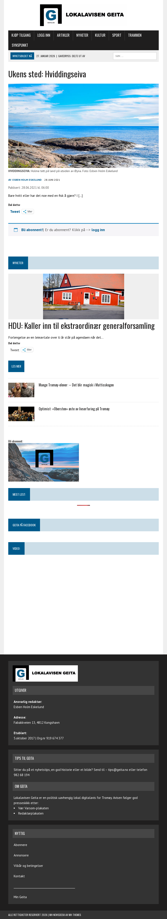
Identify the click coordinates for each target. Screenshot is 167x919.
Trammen (135, 35)
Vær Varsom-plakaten (33, 808)
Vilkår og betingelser (28, 866)
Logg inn (43, 35)
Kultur (100, 35)
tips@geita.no (118, 770)
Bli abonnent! (32, 229)
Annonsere (21, 855)
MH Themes (75, 915)
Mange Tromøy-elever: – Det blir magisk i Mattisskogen (76, 384)
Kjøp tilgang (21, 35)
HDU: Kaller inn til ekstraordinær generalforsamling (81, 325)
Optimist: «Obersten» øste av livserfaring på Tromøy (74, 408)
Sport (116, 35)
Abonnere (20, 845)
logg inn (98, 229)
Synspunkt (20, 45)
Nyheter (82, 35)
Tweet (15, 211)
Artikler (63, 35)
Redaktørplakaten (30, 813)
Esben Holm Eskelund (27, 179)
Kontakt (19, 876)
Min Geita (20, 897)
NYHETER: (18, 262)
